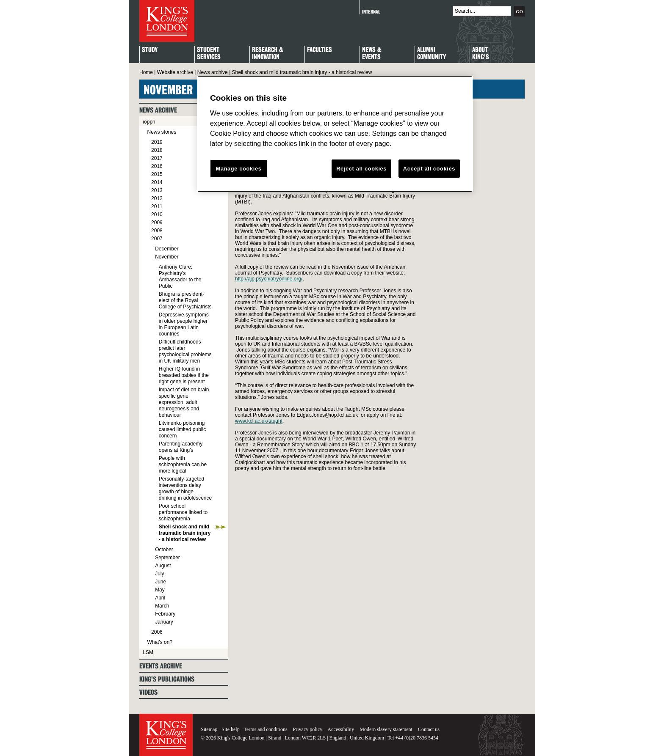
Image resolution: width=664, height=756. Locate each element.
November (166, 257)
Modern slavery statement (386, 729)
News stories (161, 132)
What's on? (159, 642)
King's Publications (166, 679)
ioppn (149, 122)
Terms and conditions (265, 729)
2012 (157, 198)
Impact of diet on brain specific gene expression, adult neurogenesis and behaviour (184, 402)
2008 (157, 231)
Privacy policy (308, 729)
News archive (212, 72)
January (164, 622)
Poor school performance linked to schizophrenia (183, 512)
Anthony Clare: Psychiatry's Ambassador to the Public (180, 276)
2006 (157, 632)
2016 (157, 166)
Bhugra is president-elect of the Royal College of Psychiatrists (185, 300)
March (162, 606)
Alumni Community (431, 53)
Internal (371, 11)
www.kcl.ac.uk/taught (258, 421)
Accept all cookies (429, 168)
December (166, 249)
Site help (230, 729)
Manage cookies (239, 168)
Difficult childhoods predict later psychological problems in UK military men (185, 351)
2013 (157, 190)
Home (146, 72)
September (167, 558)
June (160, 582)
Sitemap (209, 729)
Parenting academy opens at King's (180, 447)
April (160, 598)
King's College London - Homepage (166, 21)
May (160, 590)
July (159, 574)
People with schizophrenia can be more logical (183, 464)
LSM (148, 652)
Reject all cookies (361, 168)
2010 (157, 214)
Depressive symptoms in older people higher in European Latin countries (184, 324)
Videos (148, 692)
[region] (335, 134)
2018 (157, 150)
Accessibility (341, 729)
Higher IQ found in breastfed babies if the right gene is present (184, 375)
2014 (157, 182)
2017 (157, 158)
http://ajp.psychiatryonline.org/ (268, 279)
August (163, 566)
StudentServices (209, 53)
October (164, 550)
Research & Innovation (267, 53)
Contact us (429, 729)
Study (150, 50)
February (165, 614)
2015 (157, 174)
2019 (157, 142)
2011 (157, 206)
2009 (157, 222)
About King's (480, 53)
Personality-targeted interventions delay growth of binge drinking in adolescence (185, 488)
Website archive (175, 72)
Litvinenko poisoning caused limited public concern (182, 429)
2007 (157, 239)
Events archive (160, 666)
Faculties (319, 50)
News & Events (372, 53)
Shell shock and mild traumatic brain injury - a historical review (185, 533)
